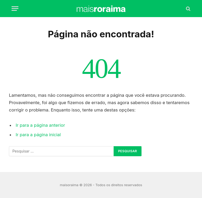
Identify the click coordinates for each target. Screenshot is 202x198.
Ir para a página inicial (38, 134)
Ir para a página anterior (40, 125)
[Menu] (15, 8)
